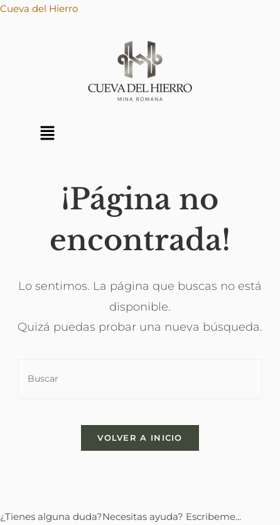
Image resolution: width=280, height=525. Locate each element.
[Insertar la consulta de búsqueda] (140, 379)
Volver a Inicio (140, 438)
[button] (47, 134)
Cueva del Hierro (39, 8)
